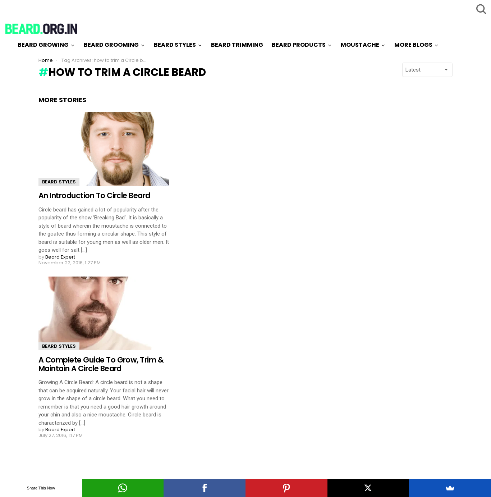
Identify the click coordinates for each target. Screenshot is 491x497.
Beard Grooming (111, 45)
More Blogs (413, 45)
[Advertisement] (386, 204)
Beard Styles (175, 45)
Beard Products (299, 45)
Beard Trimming (237, 45)
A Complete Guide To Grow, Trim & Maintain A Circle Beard (101, 364)
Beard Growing (43, 45)
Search (480, 9)
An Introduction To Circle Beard (94, 195)
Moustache (360, 45)
